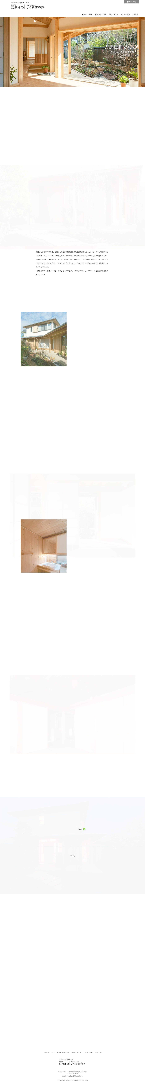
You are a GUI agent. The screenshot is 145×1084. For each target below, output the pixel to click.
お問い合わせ (131, 2)
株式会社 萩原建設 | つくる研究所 (29, 6)
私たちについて (87, 14)
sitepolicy (85, 1080)
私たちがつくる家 (101, 14)
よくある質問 (125, 14)
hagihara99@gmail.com (75, 1076)
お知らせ (135, 14)
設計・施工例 (113, 14)
